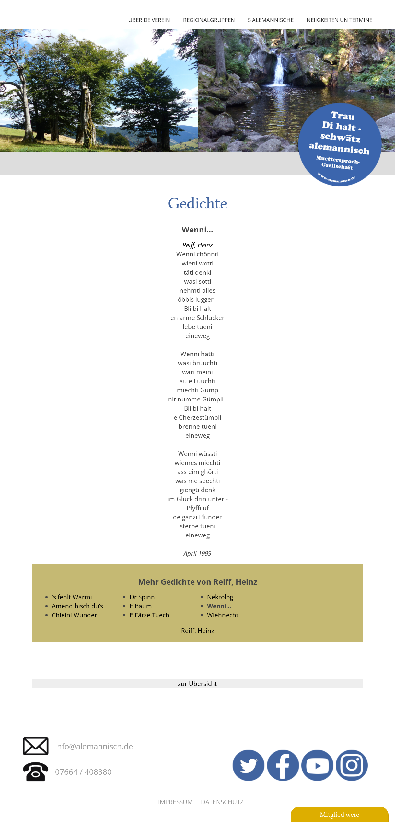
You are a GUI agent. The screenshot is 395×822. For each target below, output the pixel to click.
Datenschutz (222, 802)
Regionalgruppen (209, 20)
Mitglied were (339, 814)
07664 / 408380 (83, 771)
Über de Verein (149, 20)
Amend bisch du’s (77, 606)
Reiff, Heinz (197, 245)
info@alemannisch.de (94, 746)
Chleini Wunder (74, 615)
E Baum (141, 606)
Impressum (175, 802)
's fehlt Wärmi (72, 597)
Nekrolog (220, 597)
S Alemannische (271, 20)
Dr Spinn (142, 597)
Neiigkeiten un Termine (339, 20)
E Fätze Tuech (149, 615)
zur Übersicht (197, 684)
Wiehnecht (222, 615)
